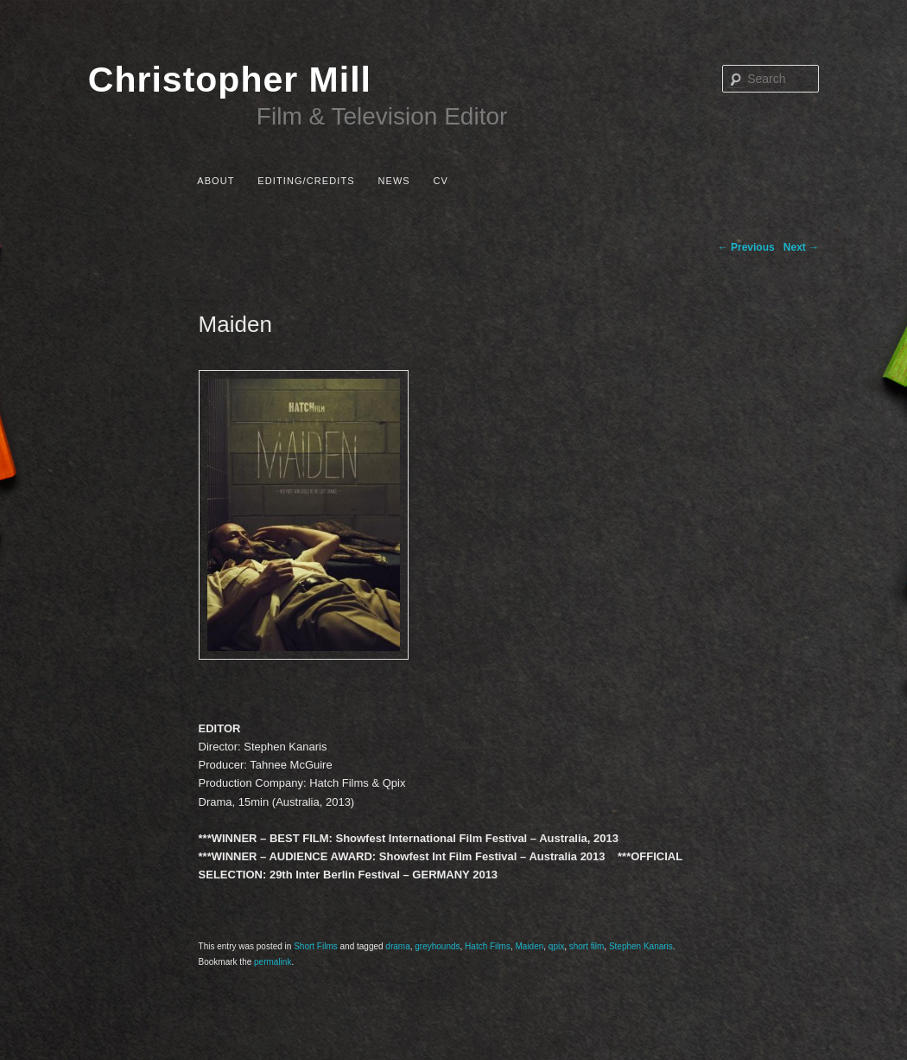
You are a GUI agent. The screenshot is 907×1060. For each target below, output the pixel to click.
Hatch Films (488, 946)
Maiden (529, 946)
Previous (746, 247)
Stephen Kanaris (641, 946)
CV (440, 181)
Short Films (316, 946)
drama (397, 946)
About (215, 181)
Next (801, 247)
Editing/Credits (305, 181)
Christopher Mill (229, 79)
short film (587, 946)
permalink (272, 962)
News (393, 181)
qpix (556, 946)
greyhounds (437, 946)
